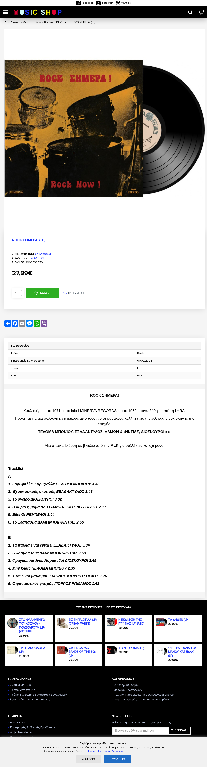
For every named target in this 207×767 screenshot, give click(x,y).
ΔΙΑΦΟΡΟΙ (37, 258)
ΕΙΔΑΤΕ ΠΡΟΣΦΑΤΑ (118, 607)
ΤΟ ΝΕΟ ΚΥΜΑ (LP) (131, 648)
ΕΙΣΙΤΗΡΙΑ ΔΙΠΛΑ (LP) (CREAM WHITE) (83, 622)
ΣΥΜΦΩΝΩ (117, 759)
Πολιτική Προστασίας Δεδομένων (106, 751)
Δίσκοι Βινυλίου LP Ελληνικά (52, 22)
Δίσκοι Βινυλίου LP (21, 22)
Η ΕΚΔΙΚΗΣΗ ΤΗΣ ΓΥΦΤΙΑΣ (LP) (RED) (131, 622)
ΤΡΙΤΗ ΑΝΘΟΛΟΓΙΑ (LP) (32, 650)
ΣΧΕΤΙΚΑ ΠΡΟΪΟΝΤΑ (89, 607)
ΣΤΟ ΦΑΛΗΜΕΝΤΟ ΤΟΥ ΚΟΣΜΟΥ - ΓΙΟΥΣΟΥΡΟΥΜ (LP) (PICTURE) (32, 625)
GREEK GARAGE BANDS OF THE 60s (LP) (82, 652)
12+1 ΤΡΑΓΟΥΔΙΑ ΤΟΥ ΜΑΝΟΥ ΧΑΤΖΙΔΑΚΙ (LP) (182, 652)
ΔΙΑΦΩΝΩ (88, 759)
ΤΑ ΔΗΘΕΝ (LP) (178, 620)
